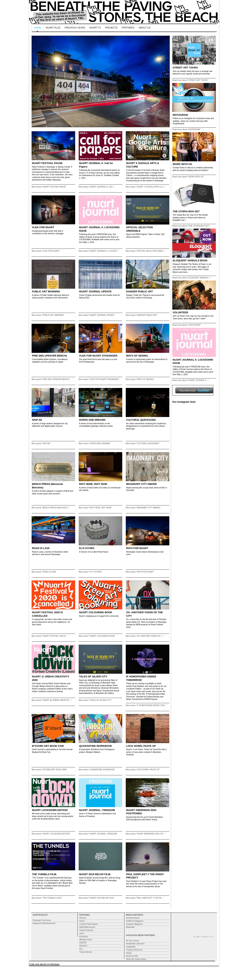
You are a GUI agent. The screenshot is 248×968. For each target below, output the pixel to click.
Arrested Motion (133, 918)
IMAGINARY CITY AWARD (141, 484)
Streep (129, 953)
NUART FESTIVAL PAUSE (47, 163)
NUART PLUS (53, 27)
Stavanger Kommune (42, 920)
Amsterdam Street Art (135, 944)
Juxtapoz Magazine (134, 924)
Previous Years (75, 27)
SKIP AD (37, 419)
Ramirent (83, 946)
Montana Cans (85, 940)
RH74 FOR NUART (137, 548)
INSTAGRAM (180, 114)
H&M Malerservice (87, 927)
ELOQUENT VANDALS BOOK (190, 260)
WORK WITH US (182, 164)
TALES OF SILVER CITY (93, 676)
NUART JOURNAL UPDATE (95, 291)
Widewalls (130, 927)
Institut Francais (86, 930)
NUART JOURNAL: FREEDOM (97, 810)
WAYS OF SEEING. (137, 355)
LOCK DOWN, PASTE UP (141, 745)
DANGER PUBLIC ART (139, 291)
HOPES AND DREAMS (92, 419)
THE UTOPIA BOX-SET (186, 211)
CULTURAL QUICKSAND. (141, 419)
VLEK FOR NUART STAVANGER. (98, 355)
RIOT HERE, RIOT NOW (93, 484)
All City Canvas (132, 941)
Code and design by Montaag (44, 964)
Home (37, 27)
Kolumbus (83, 936)
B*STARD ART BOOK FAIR (48, 745)
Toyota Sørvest (85, 952)
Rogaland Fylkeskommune (44, 923)
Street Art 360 (132, 956)
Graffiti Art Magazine (134, 921)
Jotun (81, 933)
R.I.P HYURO (86, 548)
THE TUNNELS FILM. (44, 874)
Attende (82, 918)
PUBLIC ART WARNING (46, 291)
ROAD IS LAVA (41, 548)
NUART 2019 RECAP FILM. (95, 874)
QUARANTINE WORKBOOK (95, 745)
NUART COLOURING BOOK (95, 612)
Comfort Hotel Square (88, 924)
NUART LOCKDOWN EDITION (49, 810)
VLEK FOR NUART (43, 227)
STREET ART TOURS (185, 67)
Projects (111, 27)
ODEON (82, 943)
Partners (128, 27)
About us (144, 27)
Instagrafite (130, 947)
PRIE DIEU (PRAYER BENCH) (49, 355)
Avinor (82, 921)
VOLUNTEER (180, 312)
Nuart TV (95, 27)
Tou (80, 949)
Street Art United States (136, 959)
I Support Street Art (134, 950)
